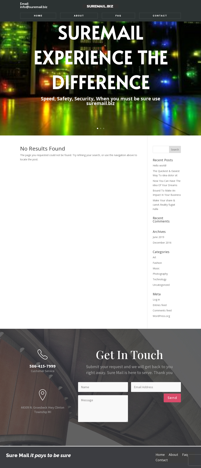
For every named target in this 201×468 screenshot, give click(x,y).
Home (38, 15)
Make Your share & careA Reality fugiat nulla (164, 205)
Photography (160, 273)
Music (156, 268)
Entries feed (160, 305)
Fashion (157, 263)
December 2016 (162, 242)
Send (172, 398)
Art (154, 257)
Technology (159, 279)
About (79, 15)
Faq (118, 15)
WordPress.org (161, 316)
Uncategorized (161, 285)
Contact (160, 15)
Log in (156, 299)
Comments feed (162, 310)
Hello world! (159, 165)
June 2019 (158, 237)
